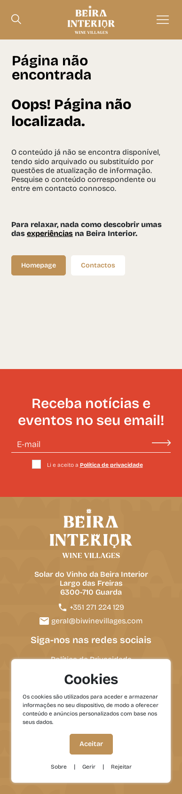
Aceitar (91, 744)
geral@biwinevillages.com (91, 620)
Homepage (38, 265)
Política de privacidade (111, 465)
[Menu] (163, 20)
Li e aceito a (95, 465)
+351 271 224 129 (91, 607)
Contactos (98, 265)
